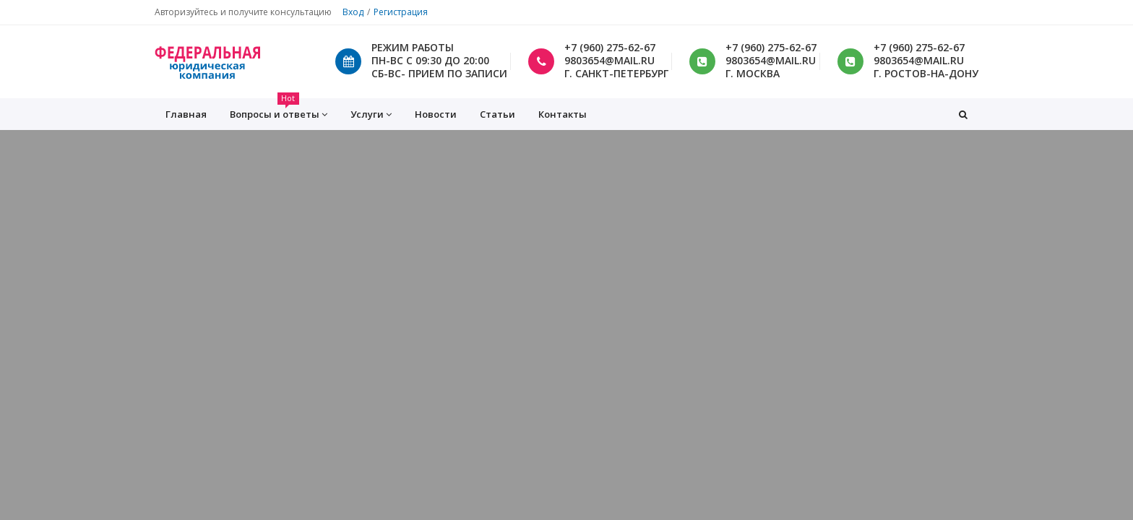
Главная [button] (186, 114)
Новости (436, 114)
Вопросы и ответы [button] (278, 109)
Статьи (497, 114)
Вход (353, 12)
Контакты (562, 114)
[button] (963, 114)
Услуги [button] (371, 114)
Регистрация (401, 12)
